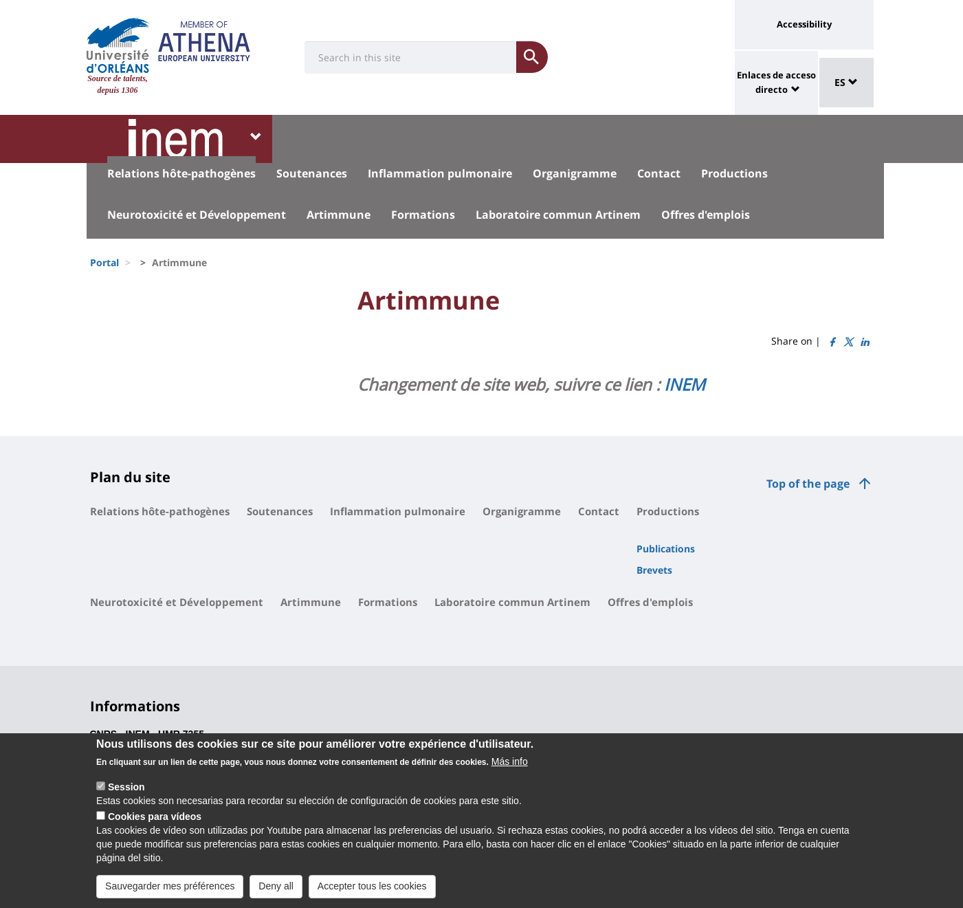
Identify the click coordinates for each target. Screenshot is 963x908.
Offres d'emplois (705, 214)
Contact (658, 173)
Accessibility (804, 24)
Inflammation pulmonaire (440, 173)
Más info (509, 766)
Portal (104, 262)
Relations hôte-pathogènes (181, 173)
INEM (684, 384)
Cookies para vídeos (154, 821)
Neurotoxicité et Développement (196, 214)
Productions (734, 173)
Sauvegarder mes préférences (169, 890)
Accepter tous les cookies (372, 890)
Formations (423, 214)
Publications (666, 548)
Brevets (654, 569)
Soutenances (311, 173)
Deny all (276, 890)
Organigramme (575, 173)
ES (846, 82)
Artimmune (338, 214)
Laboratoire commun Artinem (558, 214)
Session (126, 791)
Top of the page (808, 483)
